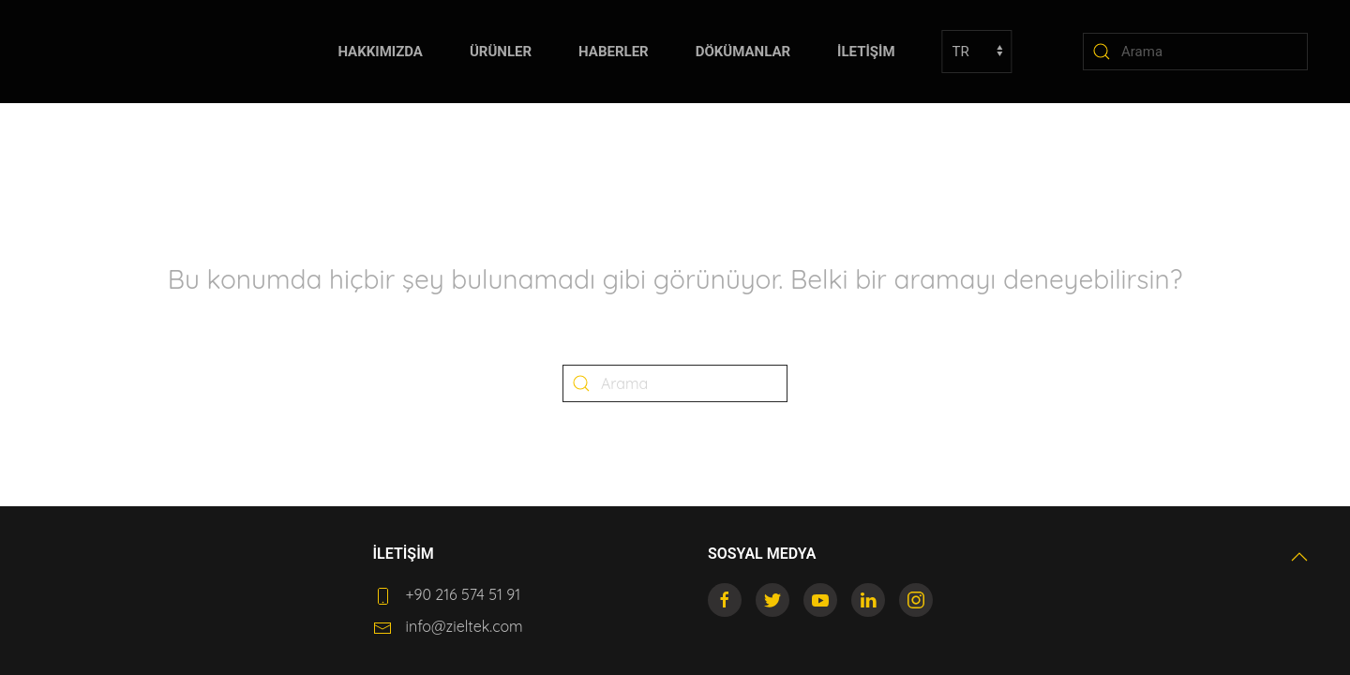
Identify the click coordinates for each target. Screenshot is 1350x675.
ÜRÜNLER (501, 51)
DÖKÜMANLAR (743, 51)
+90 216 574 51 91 (463, 594)
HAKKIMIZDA (380, 51)
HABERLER (613, 51)
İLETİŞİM (866, 51)
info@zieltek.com (464, 626)
